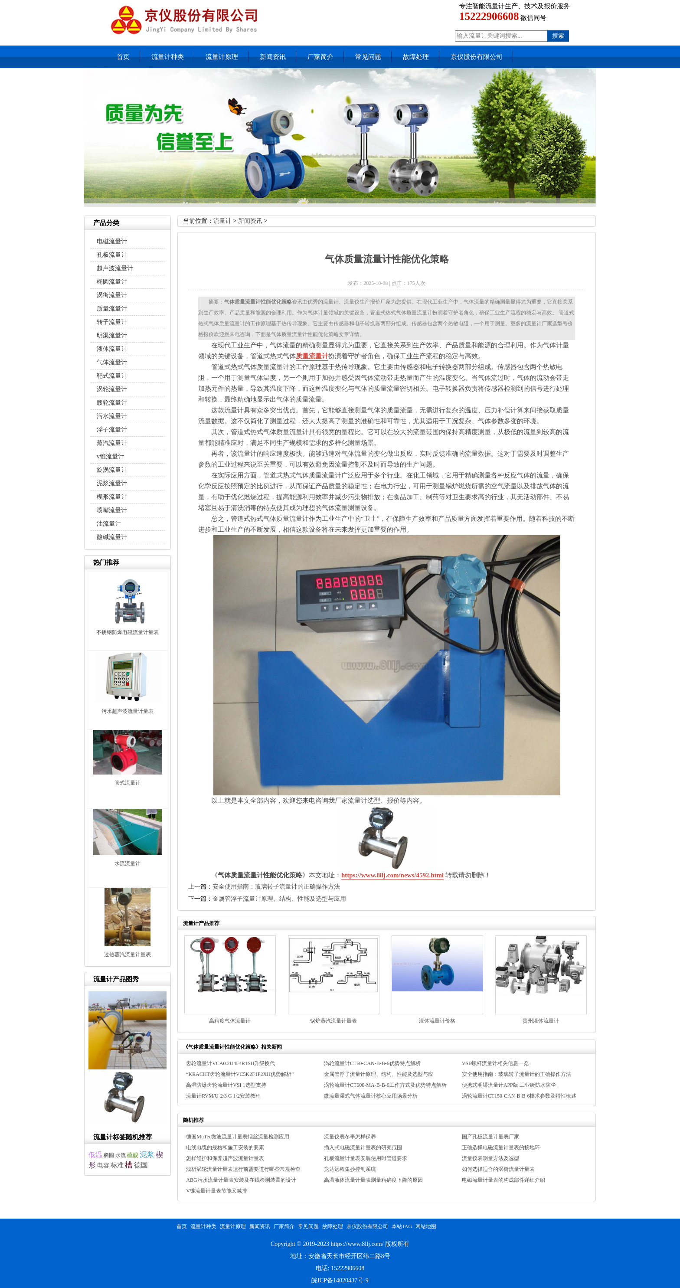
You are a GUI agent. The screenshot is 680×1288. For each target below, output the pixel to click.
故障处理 (416, 56)
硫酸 (132, 1155)
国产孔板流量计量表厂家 (490, 1137)
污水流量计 (112, 416)
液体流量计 (112, 349)
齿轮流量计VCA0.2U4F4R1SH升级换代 (230, 1063)
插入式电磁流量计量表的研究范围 (363, 1147)
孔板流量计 (112, 255)
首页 (123, 56)
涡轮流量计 (112, 389)
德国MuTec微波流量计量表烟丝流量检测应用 (237, 1137)
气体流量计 (112, 362)
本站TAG (402, 1226)
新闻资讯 (273, 56)
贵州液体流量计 (541, 1021)
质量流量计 (312, 356)
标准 (117, 1165)
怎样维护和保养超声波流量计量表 (225, 1158)
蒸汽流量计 (112, 443)
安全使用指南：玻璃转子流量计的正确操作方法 (276, 886)
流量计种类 (167, 56)
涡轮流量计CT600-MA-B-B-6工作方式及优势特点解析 (385, 1085)
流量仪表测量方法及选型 (490, 1158)
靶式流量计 (112, 376)
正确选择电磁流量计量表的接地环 (501, 1147)
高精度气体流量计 (230, 1021)
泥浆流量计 (112, 483)
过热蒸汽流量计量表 (127, 954)
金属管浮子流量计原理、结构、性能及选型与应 (378, 1074)
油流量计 (109, 523)
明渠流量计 (112, 335)
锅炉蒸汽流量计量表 (333, 1021)
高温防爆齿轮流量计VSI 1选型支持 (226, 1085)
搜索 (558, 36)
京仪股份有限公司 (477, 56)
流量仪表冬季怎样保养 (350, 1137)
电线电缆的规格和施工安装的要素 (225, 1147)
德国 (141, 1165)
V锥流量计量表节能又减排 (216, 1191)
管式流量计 (127, 783)
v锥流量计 (110, 456)
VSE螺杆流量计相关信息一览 (495, 1063)
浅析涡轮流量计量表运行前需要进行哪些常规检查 (243, 1169)
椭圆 (109, 1155)
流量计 (222, 221)
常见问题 (368, 56)
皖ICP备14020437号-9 (339, 1280)
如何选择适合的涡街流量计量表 (498, 1169)
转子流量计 (112, 322)
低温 (95, 1154)
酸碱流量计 (112, 537)
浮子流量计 (112, 429)
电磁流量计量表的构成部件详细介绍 (503, 1180)
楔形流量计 (112, 497)
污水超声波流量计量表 (127, 711)
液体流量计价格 (437, 1021)
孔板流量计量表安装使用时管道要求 (365, 1158)
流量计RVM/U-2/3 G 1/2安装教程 (223, 1096)
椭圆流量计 (112, 281)
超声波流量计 (115, 268)
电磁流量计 (112, 241)
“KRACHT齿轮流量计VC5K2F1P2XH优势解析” (240, 1074)
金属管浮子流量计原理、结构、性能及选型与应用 (279, 899)
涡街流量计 (112, 295)
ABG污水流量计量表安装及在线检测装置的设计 (241, 1180)
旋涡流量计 (112, 470)
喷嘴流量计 (112, 510)
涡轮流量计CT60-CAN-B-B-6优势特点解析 (372, 1063)
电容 (103, 1165)
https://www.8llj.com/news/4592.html (392, 875)
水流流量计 (127, 863)
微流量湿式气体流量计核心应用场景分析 (371, 1096)
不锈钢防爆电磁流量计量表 (127, 632)
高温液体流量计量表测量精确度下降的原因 (373, 1180)
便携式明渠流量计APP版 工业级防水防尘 (509, 1085)
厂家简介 (320, 56)
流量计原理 (222, 56)
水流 (120, 1155)
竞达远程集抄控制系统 (350, 1169)
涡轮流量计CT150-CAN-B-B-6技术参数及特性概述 (519, 1096)
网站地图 (425, 1226)
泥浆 (147, 1155)
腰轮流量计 (112, 402)
